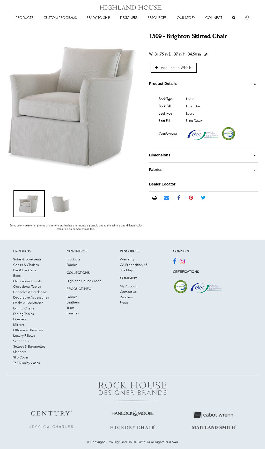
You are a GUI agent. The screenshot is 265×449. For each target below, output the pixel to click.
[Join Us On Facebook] (174, 262)
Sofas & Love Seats (27, 259)
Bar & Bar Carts (24, 270)
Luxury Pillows (24, 335)
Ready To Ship (98, 18)
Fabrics (72, 265)
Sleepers (19, 352)
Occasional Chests (27, 281)
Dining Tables (23, 314)
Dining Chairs (23, 308)
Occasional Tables (27, 286)
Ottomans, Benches (28, 330)
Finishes (73, 313)
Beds (17, 275)
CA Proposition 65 (134, 265)
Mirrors (19, 324)
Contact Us (128, 291)
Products (73, 259)
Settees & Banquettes (29, 346)
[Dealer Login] (247, 18)
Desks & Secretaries (28, 303)
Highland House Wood (84, 281)
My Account (129, 286)
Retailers (126, 297)
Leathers (73, 302)
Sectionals (21, 341)
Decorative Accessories (31, 297)
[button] (29, 203)
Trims (71, 308)
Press (124, 302)
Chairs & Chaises (26, 265)
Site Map (126, 270)
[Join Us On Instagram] (182, 262)
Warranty (127, 259)
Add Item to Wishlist (174, 67)
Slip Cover (20, 357)
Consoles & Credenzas (30, 292)
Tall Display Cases (26, 363)
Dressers (20, 319)
